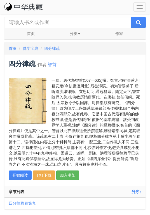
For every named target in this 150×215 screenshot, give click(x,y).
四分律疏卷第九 (22, 203)
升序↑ (136, 192)
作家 (119, 33)
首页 (31, 33)
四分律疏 (52, 48)
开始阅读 (20, 175)
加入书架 (68, 175)
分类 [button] (75, 33)
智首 (52, 64)
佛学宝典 (30, 48)
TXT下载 (43, 175)
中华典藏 (23, 7)
